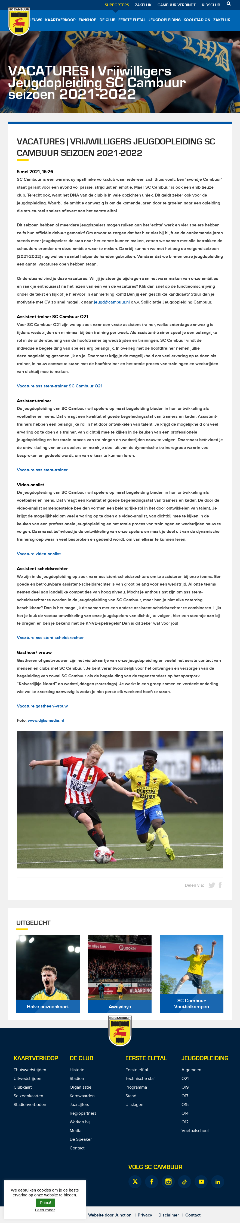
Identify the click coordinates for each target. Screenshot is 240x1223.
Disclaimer (168, 1215)
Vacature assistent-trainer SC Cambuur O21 (59, 386)
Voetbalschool (195, 1130)
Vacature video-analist (39, 554)
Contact (77, 1148)
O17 (184, 1096)
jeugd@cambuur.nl (112, 302)
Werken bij (80, 1122)
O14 (185, 1113)
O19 (185, 1087)
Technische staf (140, 1078)
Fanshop (87, 20)
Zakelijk (143, 5)
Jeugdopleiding (165, 20)
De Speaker (81, 1139)
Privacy (145, 1215)
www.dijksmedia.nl (46, 720)
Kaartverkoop (60, 20)
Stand (130, 1096)
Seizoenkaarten (28, 1096)
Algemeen (191, 1070)
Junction (123, 1215)
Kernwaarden (82, 1096)
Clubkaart (23, 1087)
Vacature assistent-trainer (42, 470)
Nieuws (35, 20)
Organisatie (80, 1087)
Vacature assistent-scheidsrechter (50, 637)
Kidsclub (211, 5)
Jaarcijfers (79, 1104)
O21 (185, 1078)
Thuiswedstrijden (30, 1070)
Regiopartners (83, 1113)
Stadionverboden (30, 1104)
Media (75, 1130)
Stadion (77, 1078)
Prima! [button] (45, 1202)
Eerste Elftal (146, 1058)
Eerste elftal (132, 20)
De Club (107, 20)
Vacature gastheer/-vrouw (42, 706)
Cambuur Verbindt (177, 5)
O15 (185, 1104)
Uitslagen (134, 1104)
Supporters (117, 5)
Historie (77, 1070)
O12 (185, 1122)
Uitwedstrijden (27, 1078)
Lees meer (45, 1210)
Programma (136, 1087)
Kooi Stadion (197, 20)
